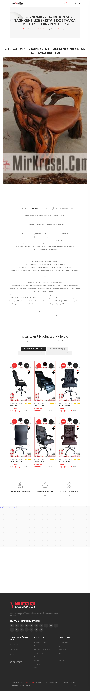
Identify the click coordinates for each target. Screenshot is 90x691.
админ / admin (28, 29)
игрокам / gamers (72, 29)
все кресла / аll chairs (16, 403)
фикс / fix (55, 29)
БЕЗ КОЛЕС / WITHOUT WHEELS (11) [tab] (59, 353)
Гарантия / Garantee (52, 682)
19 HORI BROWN (64, 461)
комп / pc (62, 29)
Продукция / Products (40, 642)
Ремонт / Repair (39, 646)
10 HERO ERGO (39, 461)
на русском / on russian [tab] (29, 208)
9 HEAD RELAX (15, 405)
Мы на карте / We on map (42, 649)
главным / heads (18, 29)
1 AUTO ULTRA (39, 405)
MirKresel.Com (30, 682)
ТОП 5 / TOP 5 (74, 685)
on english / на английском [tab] (59, 208)
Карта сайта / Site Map (68, 682)
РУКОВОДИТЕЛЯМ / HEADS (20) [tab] (33, 349)
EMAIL (36, 667)
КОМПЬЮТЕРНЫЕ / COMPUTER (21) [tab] (31, 353)
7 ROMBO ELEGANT (16, 461)
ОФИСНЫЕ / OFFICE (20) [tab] (57, 349)
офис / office (39, 29)
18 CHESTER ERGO (65, 405)
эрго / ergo (47, 29)
